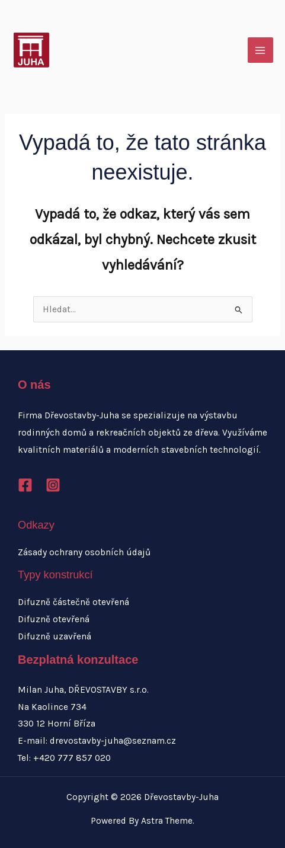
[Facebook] (25, 485)
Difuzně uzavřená (54, 636)
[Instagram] (53, 485)
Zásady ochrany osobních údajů (84, 552)
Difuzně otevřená (53, 619)
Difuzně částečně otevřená (73, 602)
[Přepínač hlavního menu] (260, 50)
